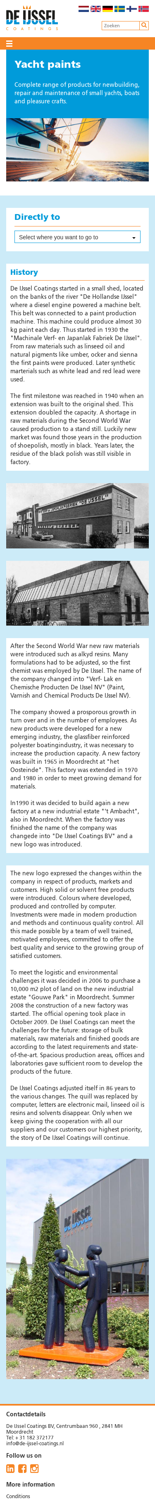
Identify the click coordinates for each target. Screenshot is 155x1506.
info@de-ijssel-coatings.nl (35, 1444)
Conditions (18, 1496)
